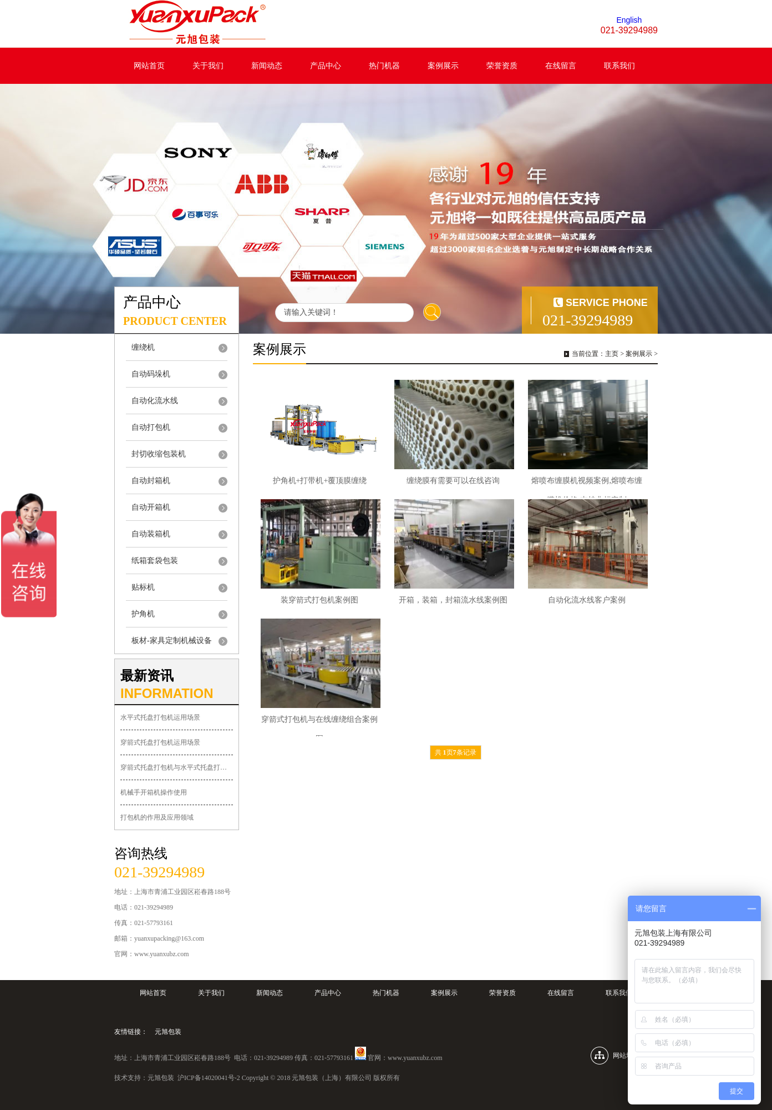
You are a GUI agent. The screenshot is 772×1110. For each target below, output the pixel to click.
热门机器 (384, 66)
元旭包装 (168, 1032)
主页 (611, 354)
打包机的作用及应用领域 (157, 817)
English (629, 20)
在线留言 (560, 66)
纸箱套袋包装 (154, 560)
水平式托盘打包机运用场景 (160, 717)
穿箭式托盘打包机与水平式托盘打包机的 (176, 767)
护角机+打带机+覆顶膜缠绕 (320, 480)
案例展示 (443, 66)
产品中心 (325, 66)
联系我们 (619, 66)
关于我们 (208, 66)
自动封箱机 (150, 480)
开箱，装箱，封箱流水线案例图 (453, 600)
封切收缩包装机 (158, 454)
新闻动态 (266, 66)
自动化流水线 (154, 400)
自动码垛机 (150, 374)
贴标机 (143, 587)
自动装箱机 (150, 534)
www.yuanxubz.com (415, 1058)
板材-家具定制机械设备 (171, 640)
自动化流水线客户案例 (587, 600)
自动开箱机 (150, 507)
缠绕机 (143, 347)
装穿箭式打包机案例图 (319, 600)
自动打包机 (150, 427)
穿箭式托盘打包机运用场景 (160, 742)
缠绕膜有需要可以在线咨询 (453, 480)
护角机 (143, 614)
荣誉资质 (501, 66)
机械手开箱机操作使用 (153, 792)
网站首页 (149, 66)
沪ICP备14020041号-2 (208, 1078)
